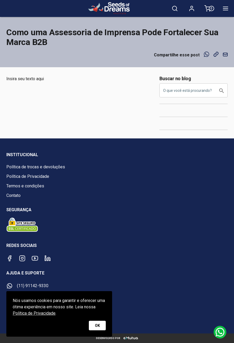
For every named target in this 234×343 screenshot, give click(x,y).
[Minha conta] (191, 8)
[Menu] (225, 8)
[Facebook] (9, 258)
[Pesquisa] (174, 8)
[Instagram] (22, 258)
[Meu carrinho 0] (208, 8)
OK (97, 326)
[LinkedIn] (47, 258)
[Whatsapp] (220, 332)
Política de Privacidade (34, 313)
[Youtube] (35, 258)
